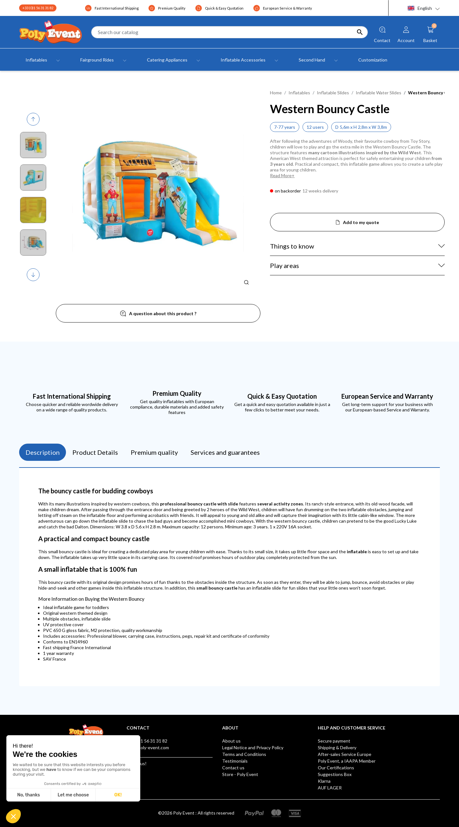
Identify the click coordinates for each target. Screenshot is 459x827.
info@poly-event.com (148, 747)
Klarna (324, 781)
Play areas (284, 265)
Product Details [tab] (95, 452)
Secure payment (334, 741)
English (420, 8)
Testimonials (235, 761)
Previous (34, 119)
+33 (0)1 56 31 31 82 (37, 8)
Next (34, 275)
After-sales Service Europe (344, 754)
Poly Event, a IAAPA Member (346, 761)
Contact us (233, 767)
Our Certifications (336, 767)
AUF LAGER (330, 787)
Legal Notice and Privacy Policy (252, 747)
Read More (281, 175)
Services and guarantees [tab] (225, 452)
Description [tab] (43, 452)
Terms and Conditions (244, 754)
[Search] (229, 32)
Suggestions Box (335, 774)
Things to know (292, 246)
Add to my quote (361, 222)
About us (231, 741)
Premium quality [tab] (154, 452)
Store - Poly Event (240, 774)
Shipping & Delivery (337, 747)
